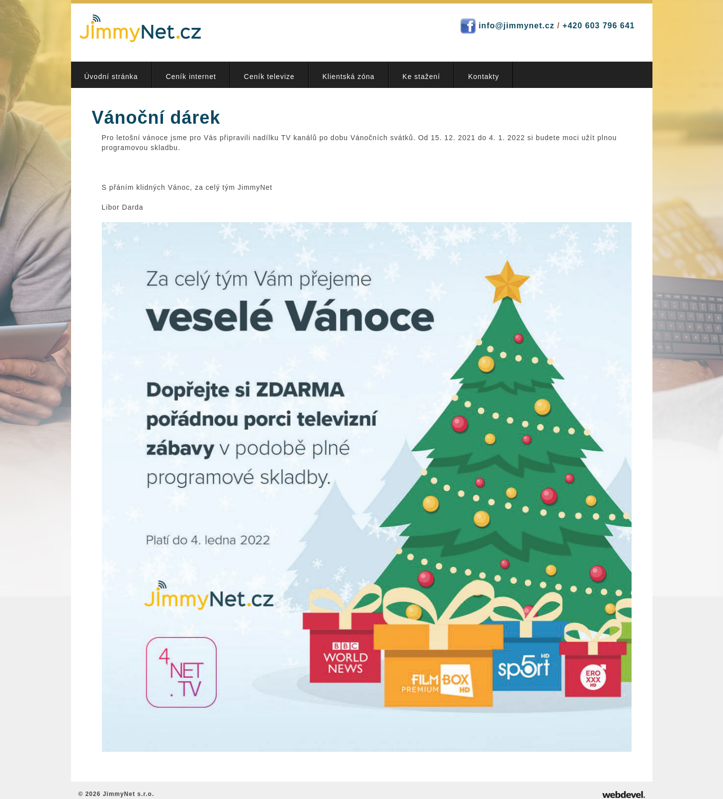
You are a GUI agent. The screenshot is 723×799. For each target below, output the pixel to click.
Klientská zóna (348, 76)
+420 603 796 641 (598, 25)
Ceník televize (269, 76)
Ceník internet (191, 76)
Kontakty (483, 76)
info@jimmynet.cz (517, 25)
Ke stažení (421, 76)
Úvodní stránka (111, 76)
